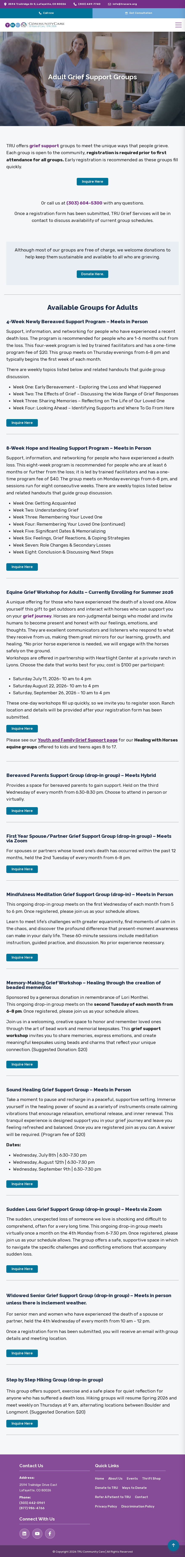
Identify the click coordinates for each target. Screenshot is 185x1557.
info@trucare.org (125, 4)
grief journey (37, 616)
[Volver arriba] (173, 1545)
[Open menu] (178, 25)
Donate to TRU (107, 1488)
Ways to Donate (135, 1488)
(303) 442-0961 (32, 1503)
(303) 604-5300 (84, 203)
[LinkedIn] (24, 1533)
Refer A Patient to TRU (113, 1497)
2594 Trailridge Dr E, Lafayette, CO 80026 (37, 4)
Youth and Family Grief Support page (78, 740)
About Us (115, 1478)
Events (133, 1478)
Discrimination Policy (139, 1506)
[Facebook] (50, 1533)
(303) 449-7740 (89, 4)
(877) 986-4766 (32, 1508)
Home (99, 1478)
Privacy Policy (106, 1506)
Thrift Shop (152, 1478)
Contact (142, 1497)
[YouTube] (37, 1533)
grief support (44, 145)
